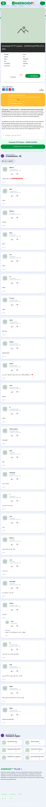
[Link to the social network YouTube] (3, 798)
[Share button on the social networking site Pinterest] (10, 89)
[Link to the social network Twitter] (5, 798)
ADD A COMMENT (7, 161)
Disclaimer (13, 794)
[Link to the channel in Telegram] (10, 798)
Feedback (4, 794)
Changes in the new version (13, 135)
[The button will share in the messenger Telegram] (13, 89)
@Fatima (7, 630)
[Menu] (3, 3)
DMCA (20, 794)
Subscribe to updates (16, 103)
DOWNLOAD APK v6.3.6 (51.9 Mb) (23, 146)
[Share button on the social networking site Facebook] (3, 89)
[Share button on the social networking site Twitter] (6, 89)
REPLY (4, 182)
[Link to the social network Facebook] (8, 798)
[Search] (42, 3)
